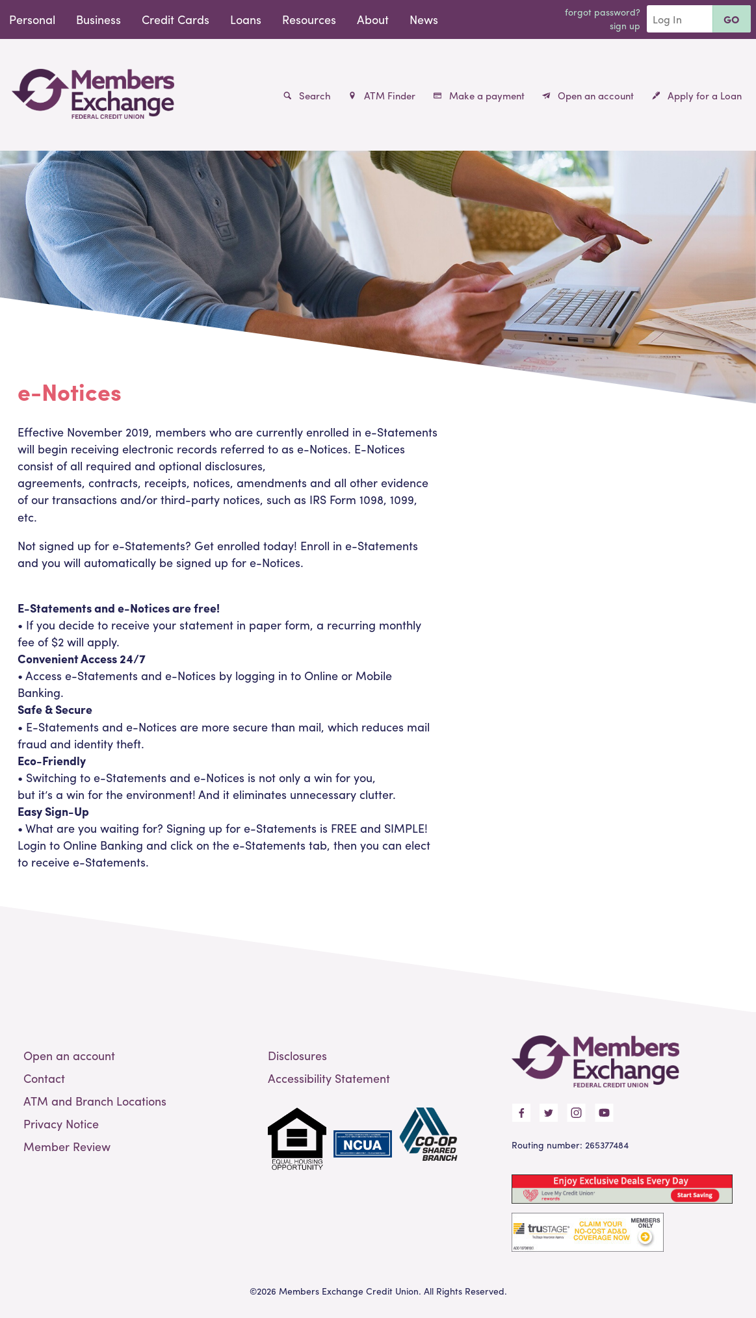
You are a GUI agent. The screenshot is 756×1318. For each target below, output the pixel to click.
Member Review (67, 1146)
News (424, 19)
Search (307, 95)
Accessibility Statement (329, 1078)
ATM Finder (381, 95)
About (373, 19)
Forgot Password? (602, 11)
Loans (245, 19)
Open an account (588, 95)
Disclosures (297, 1055)
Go (731, 19)
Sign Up (625, 25)
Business (98, 19)
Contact (44, 1078)
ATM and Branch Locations (94, 1101)
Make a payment (479, 95)
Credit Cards (175, 19)
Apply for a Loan (697, 95)
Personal (32, 19)
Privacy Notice (61, 1123)
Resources (309, 19)
